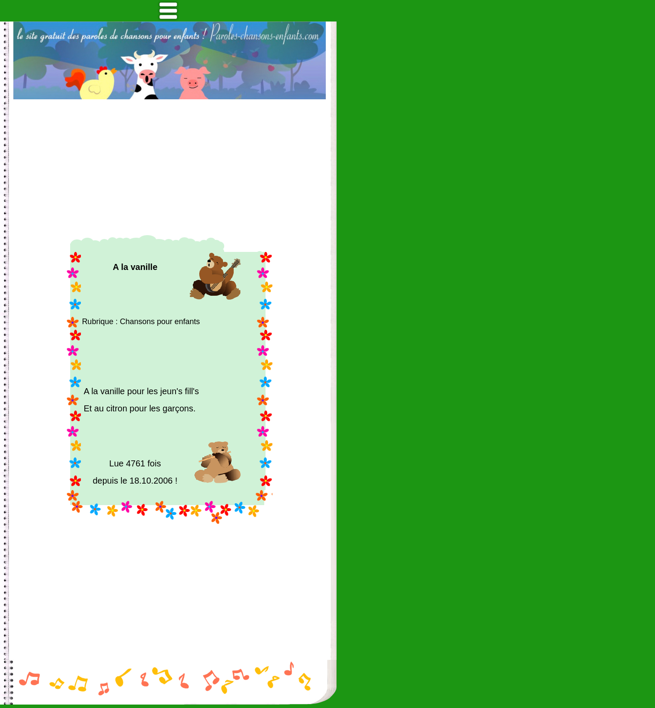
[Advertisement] (169, 167)
